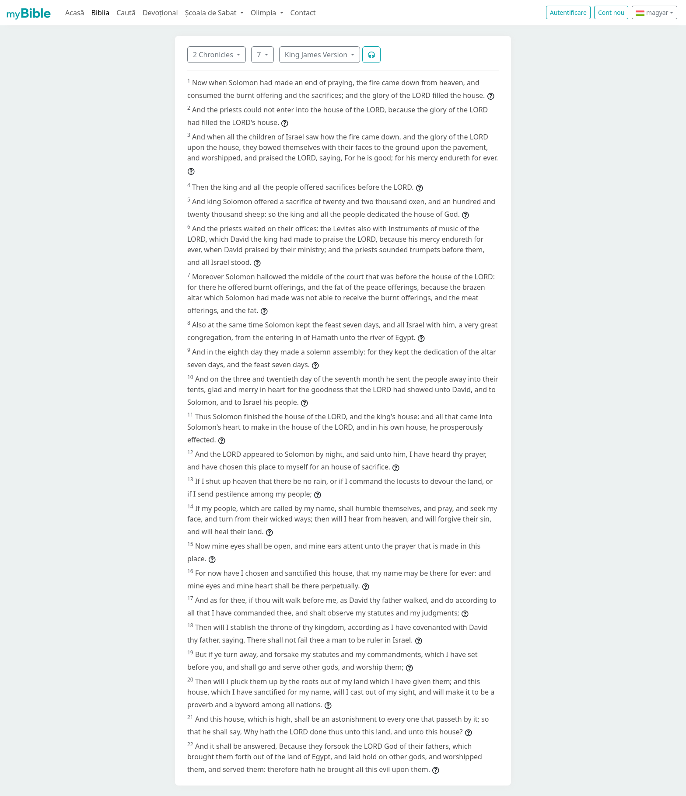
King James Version (317, 54)
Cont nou (611, 12)
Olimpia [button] (264, 12)
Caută (126, 12)
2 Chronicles (214, 54)
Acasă (74, 12)
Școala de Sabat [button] (211, 12)
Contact (303, 12)
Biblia (100, 12)
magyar (652, 12)
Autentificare (568, 12)
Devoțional (160, 12)
